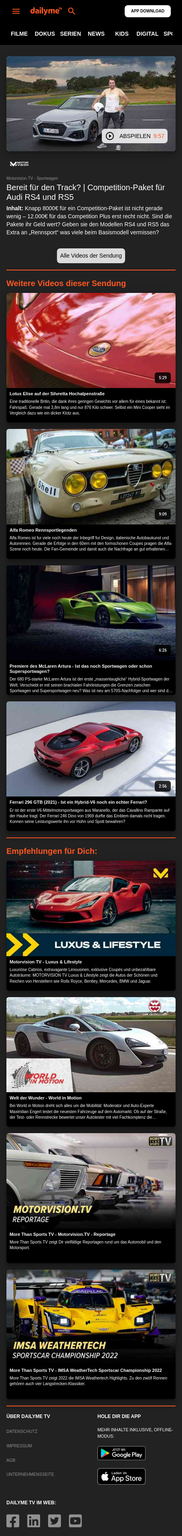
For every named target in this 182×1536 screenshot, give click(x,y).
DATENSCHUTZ (21, 1431)
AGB (10, 1460)
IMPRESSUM (19, 1445)
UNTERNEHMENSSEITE (30, 1474)
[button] (19, 164)
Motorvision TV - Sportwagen (32, 178)
